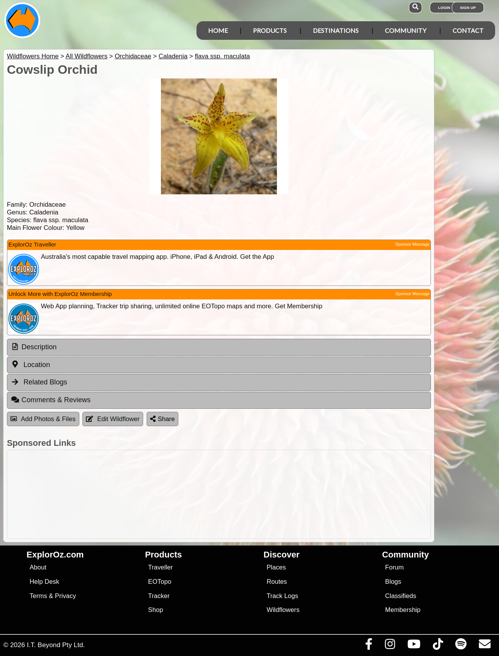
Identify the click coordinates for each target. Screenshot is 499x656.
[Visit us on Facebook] (368, 646)
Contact (468, 30)
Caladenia (173, 56)
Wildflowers (283, 610)
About (37, 567)
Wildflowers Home (33, 56)
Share (162, 419)
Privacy (65, 596)
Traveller (160, 567)
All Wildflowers (87, 56)
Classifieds (400, 596)
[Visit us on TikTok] (438, 646)
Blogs (393, 581)
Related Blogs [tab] (39, 382)
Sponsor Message (412, 244)
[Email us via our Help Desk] (484, 646)
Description (39, 347)
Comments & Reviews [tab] (51, 400)
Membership (402, 610)
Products (270, 30)
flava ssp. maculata (222, 56)
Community (405, 30)
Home (218, 30)
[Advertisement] (217, 494)
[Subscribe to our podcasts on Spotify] (460, 646)
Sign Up (468, 7)
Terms (38, 596)
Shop (155, 610)
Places (276, 567)
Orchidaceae (133, 56)
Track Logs (282, 596)
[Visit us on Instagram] (390, 646)
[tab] (219, 347)
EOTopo (159, 581)
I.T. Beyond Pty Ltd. (56, 645)
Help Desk (44, 581)
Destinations (336, 30)
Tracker (159, 596)
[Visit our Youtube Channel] (413, 646)
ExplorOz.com (55, 554)
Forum (394, 567)
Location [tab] (30, 364)
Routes (277, 581)
